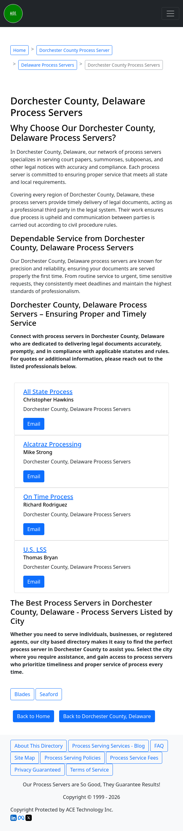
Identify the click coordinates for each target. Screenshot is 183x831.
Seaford (49, 694)
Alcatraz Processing (52, 444)
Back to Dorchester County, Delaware (107, 716)
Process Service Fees (134, 757)
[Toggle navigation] (170, 13)
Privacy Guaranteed (37, 769)
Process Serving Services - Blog (108, 745)
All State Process (48, 391)
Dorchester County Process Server (74, 50)
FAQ (159, 745)
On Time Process (48, 496)
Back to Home (33, 716)
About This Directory (38, 745)
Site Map (24, 757)
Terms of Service (89, 769)
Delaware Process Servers (47, 65)
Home (19, 50)
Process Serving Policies (72, 757)
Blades (22, 694)
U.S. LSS (35, 549)
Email (33, 423)
